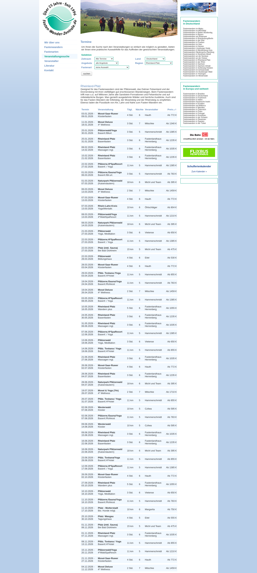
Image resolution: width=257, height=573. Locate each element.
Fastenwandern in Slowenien (194, 119)
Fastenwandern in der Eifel (193, 40)
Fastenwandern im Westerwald (195, 76)
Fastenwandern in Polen (192, 111)
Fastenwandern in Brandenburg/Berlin (198, 38)
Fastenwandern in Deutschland (195, 96)
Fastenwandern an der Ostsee (195, 58)
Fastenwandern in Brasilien (194, 94)
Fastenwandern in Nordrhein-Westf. (197, 54)
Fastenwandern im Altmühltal (194, 31)
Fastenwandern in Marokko (194, 108)
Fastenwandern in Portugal (194, 113)
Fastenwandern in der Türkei (194, 123)
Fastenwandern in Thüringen (194, 74)
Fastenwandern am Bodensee (195, 36)
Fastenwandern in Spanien (193, 121)
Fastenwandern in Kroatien (194, 104)
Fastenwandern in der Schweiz (195, 117)
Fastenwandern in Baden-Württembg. (198, 33)
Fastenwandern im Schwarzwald (196, 70)
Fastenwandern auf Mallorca (194, 106)
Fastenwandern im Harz (192, 44)
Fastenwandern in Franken (193, 42)
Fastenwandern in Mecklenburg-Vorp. (198, 50)
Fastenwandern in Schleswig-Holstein (198, 68)
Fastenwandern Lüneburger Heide (196, 48)
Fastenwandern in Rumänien (194, 115)
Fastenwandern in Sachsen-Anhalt (196, 66)
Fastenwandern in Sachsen (194, 64)
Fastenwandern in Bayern (193, 35)
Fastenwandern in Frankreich (194, 98)
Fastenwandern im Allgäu (193, 29)
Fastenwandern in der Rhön (194, 62)
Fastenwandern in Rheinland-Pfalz (196, 60)
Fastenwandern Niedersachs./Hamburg (198, 52)
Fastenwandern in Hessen (193, 46)
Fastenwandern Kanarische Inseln (196, 102)
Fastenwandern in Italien (193, 100)
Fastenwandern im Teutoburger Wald (197, 72)
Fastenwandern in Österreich (194, 109)
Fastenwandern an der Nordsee (195, 56)
